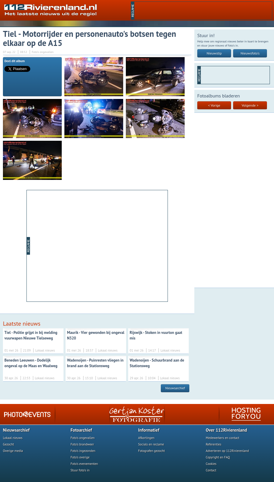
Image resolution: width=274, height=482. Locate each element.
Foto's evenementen (84, 464)
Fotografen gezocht (151, 451)
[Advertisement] (203, 10)
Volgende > (250, 105)
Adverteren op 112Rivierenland (227, 451)
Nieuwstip (214, 53)
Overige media (13, 451)
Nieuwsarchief (175, 388)
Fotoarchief (81, 430)
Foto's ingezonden (83, 451)
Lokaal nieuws (12, 438)
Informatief (148, 430)
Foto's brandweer (82, 444)
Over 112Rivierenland (226, 430)
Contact (211, 470)
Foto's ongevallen (83, 438)
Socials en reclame (151, 444)
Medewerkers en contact (222, 438)
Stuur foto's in (80, 470)
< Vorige (214, 105)
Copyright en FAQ (218, 457)
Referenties (213, 444)
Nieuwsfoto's (250, 53)
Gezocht (8, 444)
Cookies (211, 464)
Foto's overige (80, 457)
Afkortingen (146, 438)
